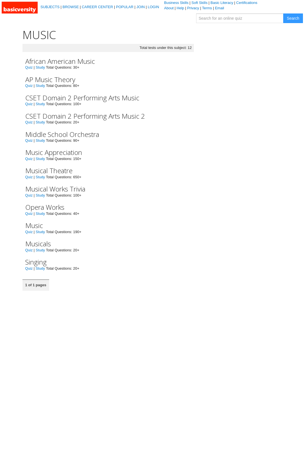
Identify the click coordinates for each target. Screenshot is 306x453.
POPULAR (124, 7)
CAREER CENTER (97, 7)
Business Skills (176, 3)
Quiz (29, 67)
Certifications (246, 3)
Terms (207, 8)
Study (40, 67)
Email (219, 8)
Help (180, 8)
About (169, 8)
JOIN (141, 7)
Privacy (193, 8)
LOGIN (153, 7)
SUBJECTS (50, 7)
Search (293, 18)
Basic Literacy (221, 3)
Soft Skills (199, 3)
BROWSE (71, 7)
